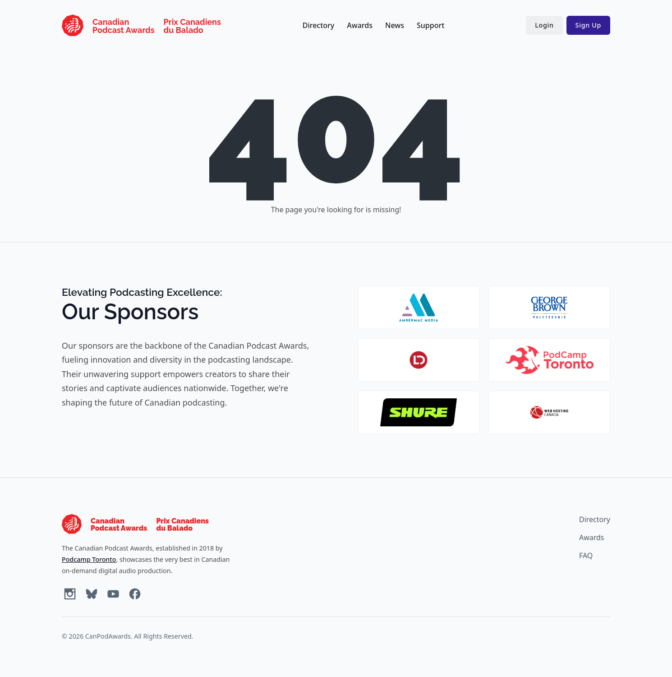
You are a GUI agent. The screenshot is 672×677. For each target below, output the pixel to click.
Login (544, 25)
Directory (319, 25)
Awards (360, 25)
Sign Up (588, 25)
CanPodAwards (108, 636)
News (394, 25)
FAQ (586, 555)
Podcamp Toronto (89, 559)
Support (430, 25)
